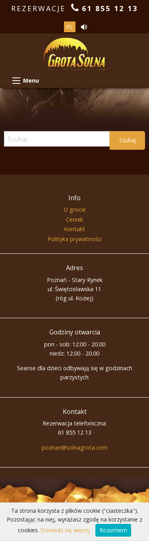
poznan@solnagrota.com (75, 447)
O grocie (75, 209)
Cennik (74, 219)
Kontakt (74, 229)
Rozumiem (113, 530)
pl (69, 27)
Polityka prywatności (75, 239)
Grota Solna (74, 59)
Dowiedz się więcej (65, 530)
